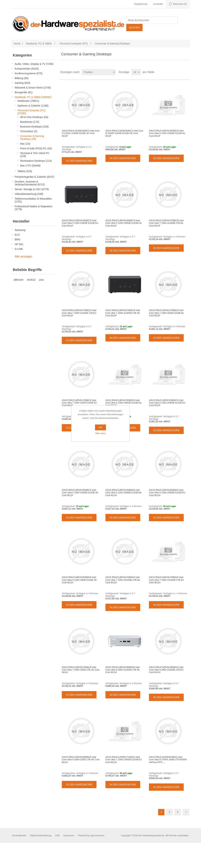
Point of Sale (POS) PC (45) (36, 148)
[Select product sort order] (98, 72)
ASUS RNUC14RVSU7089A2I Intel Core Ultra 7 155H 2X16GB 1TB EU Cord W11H (166, 580)
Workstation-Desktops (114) (36, 160)
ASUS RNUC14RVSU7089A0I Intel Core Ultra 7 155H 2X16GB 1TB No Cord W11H (122, 580)
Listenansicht (187, 72)
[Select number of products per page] (136, 72)
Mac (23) (25, 143)
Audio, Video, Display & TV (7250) (34, 63)
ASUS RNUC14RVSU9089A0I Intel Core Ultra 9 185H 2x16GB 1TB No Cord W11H (122, 670)
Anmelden (158, 4)
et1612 (31, 279)
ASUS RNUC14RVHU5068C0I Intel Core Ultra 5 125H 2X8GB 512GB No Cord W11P (167, 133)
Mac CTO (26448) (30, 165)
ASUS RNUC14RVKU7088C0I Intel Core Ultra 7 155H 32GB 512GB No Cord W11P (166, 313)
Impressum (68, 835)
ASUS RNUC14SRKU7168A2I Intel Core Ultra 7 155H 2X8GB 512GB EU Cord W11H (123, 760)
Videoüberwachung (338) (29, 193)
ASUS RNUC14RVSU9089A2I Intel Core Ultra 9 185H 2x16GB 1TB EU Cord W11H (166, 670)
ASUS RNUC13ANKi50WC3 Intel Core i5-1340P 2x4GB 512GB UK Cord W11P (124, 133)
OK (100, 427)
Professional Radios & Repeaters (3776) (33, 208)
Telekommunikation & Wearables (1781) (33, 200)
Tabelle (180, 72)
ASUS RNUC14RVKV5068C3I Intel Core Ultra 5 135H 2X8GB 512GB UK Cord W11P (80, 493)
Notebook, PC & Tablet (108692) (33, 97)
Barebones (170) (29, 121)
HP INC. (19, 244)
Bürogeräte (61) (24, 92)
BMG (17, 239)
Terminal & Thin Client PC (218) (34, 155)
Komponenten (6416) (27, 68)
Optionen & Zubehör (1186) (32, 105)
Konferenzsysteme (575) (29, 73)
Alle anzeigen (23, 256)
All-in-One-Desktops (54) (34, 117)
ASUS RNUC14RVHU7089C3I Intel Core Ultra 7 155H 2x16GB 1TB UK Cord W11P (122, 313)
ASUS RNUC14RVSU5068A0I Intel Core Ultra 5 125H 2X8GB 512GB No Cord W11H (123, 493)
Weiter (186, 812)
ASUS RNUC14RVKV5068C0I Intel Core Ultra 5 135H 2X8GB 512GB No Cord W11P (123, 403)
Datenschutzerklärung (40, 835)
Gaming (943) (22, 82)
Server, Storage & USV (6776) (32, 189)
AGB (57, 835)
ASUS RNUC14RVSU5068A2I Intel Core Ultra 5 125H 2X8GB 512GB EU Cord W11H (167, 493)
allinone (18, 279)
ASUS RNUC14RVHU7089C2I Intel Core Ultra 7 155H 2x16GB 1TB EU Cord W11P (79, 313)
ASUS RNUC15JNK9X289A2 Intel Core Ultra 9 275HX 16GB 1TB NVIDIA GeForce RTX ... (168, 760)
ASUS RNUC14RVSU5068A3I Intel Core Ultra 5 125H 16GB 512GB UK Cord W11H (79, 580)
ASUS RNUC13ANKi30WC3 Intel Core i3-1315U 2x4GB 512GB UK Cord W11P (81, 133)
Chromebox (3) (28, 131)
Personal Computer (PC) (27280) (31, 112)
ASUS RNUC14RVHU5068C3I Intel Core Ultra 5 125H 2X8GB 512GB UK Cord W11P (123, 223)
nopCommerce (97, 835)
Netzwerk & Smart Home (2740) (33, 87)
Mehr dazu (100, 433)
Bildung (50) (22, 78)
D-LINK (19, 248)
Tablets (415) (24, 171)
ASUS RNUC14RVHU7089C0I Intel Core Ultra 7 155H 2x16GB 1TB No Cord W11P (166, 223)
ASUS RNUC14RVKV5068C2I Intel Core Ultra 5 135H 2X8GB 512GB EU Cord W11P (167, 403)
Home (17, 43)
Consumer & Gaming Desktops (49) (32, 137)
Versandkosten (19, 835)
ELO (17, 234)
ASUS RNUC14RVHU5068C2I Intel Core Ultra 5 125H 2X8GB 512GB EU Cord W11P (80, 223)
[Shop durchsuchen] (151, 20)
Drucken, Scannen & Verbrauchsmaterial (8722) (30, 183)
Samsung (20, 230)
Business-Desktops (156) (34, 126)
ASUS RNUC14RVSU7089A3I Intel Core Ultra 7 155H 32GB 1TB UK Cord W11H (80, 670)
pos (41, 279)
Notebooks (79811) (28, 100)
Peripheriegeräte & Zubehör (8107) (34, 176)
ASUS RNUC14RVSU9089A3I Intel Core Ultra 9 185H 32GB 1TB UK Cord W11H (80, 760)
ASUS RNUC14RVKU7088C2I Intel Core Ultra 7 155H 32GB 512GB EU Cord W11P (79, 403)
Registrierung (140, 4)
